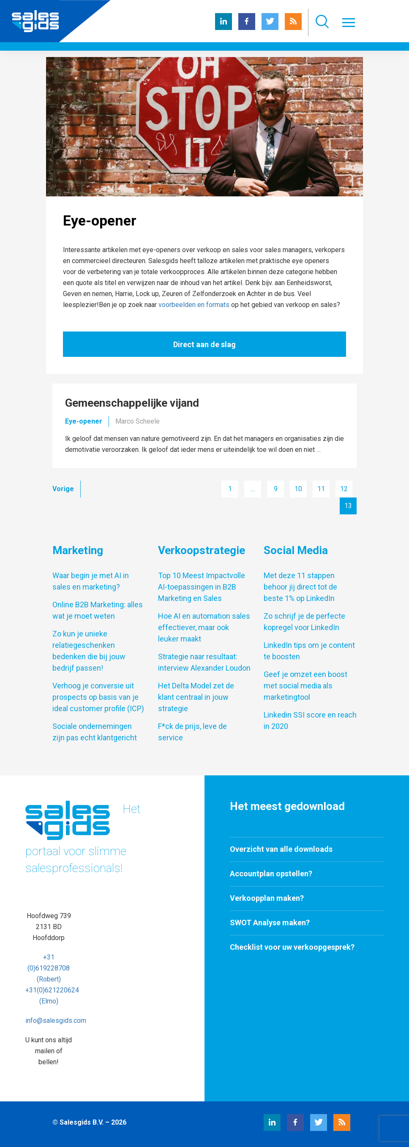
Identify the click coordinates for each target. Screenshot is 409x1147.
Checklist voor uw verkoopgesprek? (292, 947)
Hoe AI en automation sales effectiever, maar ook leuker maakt (204, 627)
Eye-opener (83, 421)
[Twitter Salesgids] (270, 28)
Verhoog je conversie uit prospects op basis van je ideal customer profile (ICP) (98, 697)
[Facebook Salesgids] (246, 28)
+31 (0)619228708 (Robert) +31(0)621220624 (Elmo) (52, 979)
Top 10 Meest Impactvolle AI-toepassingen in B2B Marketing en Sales (201, 587)
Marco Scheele (137, 421)
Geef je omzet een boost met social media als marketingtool (305, 685)
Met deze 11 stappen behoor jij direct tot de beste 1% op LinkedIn (300, 587)
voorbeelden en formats (193, 305)
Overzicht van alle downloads (281, 849)
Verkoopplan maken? (267, 898)
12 (344, 489)
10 (298, 489)
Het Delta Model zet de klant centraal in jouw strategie (196, 697)
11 (321, 489)
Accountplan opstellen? (271, 873)
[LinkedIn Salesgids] (223, 28)
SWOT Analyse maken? (270, 922)
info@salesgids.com (55, 1021)
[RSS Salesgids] (293, 28)
